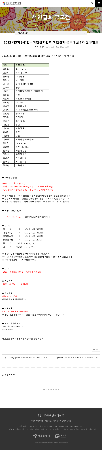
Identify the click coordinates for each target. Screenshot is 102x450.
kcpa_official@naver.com (74, 426)
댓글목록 (8, 374)
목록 (96, 349)
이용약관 (48, 421)
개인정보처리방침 (37, 421)
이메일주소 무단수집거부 (62, 421)
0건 (42, 47)
